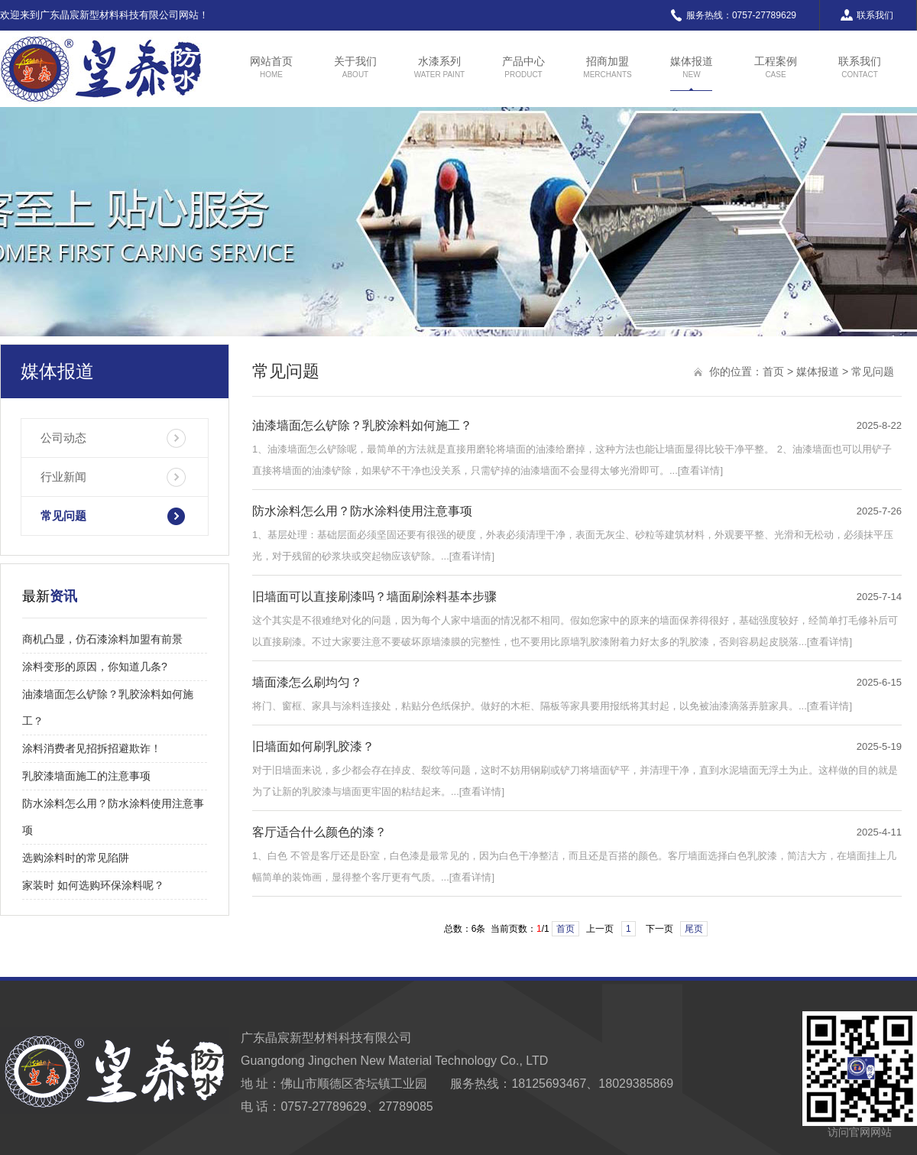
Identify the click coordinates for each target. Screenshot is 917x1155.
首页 (773, 371)
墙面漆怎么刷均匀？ (307, 682)
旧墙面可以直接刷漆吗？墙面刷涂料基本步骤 (374, 596)
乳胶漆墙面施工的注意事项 (86, 776)
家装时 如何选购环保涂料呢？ (93, 885)
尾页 (694, 928)
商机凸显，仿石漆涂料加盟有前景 (102, 639)
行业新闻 (63, 476)
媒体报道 (817, 371)
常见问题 (63, 515)
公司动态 (63, 437)
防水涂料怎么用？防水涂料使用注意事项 (362, 511)
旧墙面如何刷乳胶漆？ (313, 746)
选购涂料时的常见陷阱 (75, 858)
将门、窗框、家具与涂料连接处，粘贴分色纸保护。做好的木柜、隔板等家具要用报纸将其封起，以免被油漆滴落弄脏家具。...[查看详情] (552, 706)
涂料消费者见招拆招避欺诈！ (91, 748)
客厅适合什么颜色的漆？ (319, 832)
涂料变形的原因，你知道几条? (94, 666)
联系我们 (866, 15)
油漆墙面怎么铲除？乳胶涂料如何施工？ (362, 425)
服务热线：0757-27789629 (732, 15)
